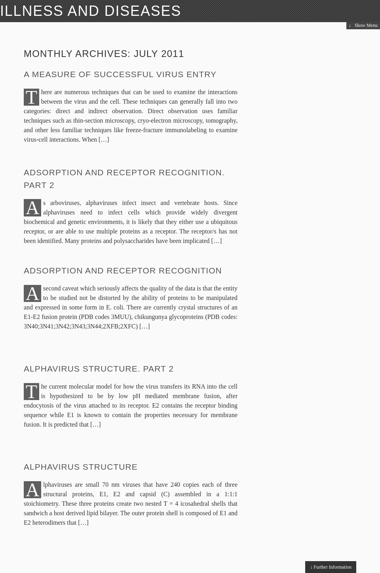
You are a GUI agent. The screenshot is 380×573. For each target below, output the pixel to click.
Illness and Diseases (90, 11)
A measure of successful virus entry (120, 74)
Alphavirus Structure (81, 466)
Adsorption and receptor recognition (123, 270)
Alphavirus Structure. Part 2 (99, 368)
